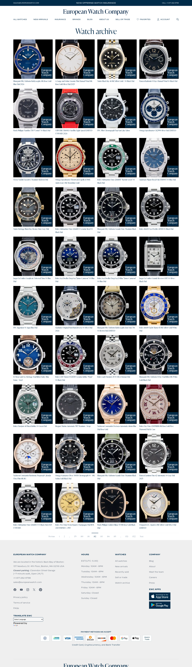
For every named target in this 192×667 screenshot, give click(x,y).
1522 (134, 537)
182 (95, 537)
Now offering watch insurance (96, 3)
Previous (52, 537)
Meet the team (156, 572)
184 (108, 537)
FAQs (16, 608)
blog (89, 19)
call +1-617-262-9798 (170, 3)
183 (101, 537)
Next (141, 537)
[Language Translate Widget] (28, 619)
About (152, 566)
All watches (121, 561)
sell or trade (122, 19)
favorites (143, 19)
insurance (60, 19)
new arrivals (40, 19)
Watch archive (122, 583)
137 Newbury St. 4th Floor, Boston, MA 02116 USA (38, 566)
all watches (20, 19)
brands (77, 19)
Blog (151, 561)
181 (88, 537)
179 (75, 537)
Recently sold (122, 572)
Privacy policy (20, 597)
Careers (153, 577)
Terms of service (21, 603)
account (163, 19)
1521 (126, 537)
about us (104, 19)
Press (152, 583)
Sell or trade (121, 577)
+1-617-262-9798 (22, 578)
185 (115, 537)
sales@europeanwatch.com (26, 3)
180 (82, 537)
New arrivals (121, 566)
